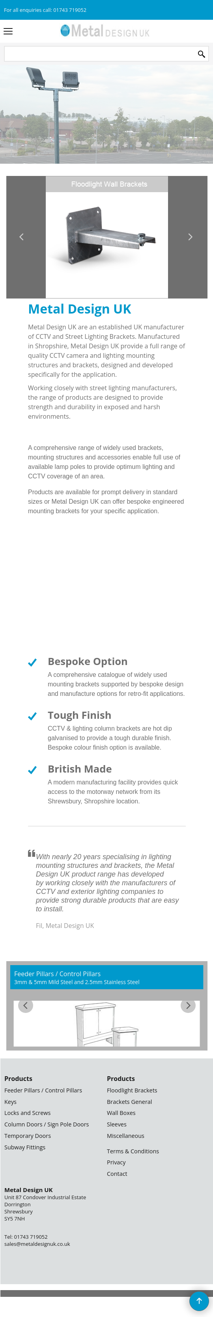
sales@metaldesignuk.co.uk (37, 1243)
